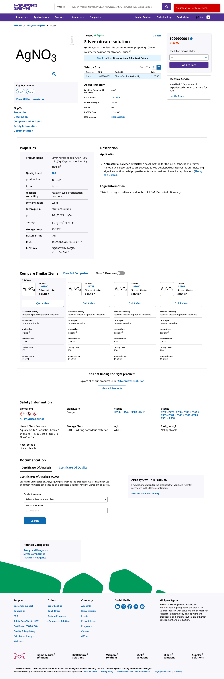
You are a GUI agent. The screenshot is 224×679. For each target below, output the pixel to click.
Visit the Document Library (145, 493)
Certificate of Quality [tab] (73, 467)
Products (18, 25)
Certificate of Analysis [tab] (36, 467)
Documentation (23, 130)
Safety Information (25, 126)
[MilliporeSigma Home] (25, 7)
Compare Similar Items (28, 121)
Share (156, 35)
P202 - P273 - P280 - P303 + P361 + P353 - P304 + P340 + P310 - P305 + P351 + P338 (180, 415)
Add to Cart (189, 65)
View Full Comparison (76, 273)
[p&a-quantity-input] (189, 58)
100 (54, 173)
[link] (29, 606)
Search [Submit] (35, 520)
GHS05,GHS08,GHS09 (32, 419)
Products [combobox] (61, 6)
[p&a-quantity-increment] (205, 57)
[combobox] (113, 6)
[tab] (20, 25)
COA (20, 91)
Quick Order (183, 17)
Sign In (100, 58)
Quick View (42, 303)
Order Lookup (164, 17)
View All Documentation (30, 99)
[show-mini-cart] (202, 17)
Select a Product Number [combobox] (40, 499)
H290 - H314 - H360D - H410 (129, 412)
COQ (31, 91)
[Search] (166, 6)
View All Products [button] (112, 388)
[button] (143, 17)
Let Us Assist (177, 96)
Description (21, 117)
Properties (20, 112)
